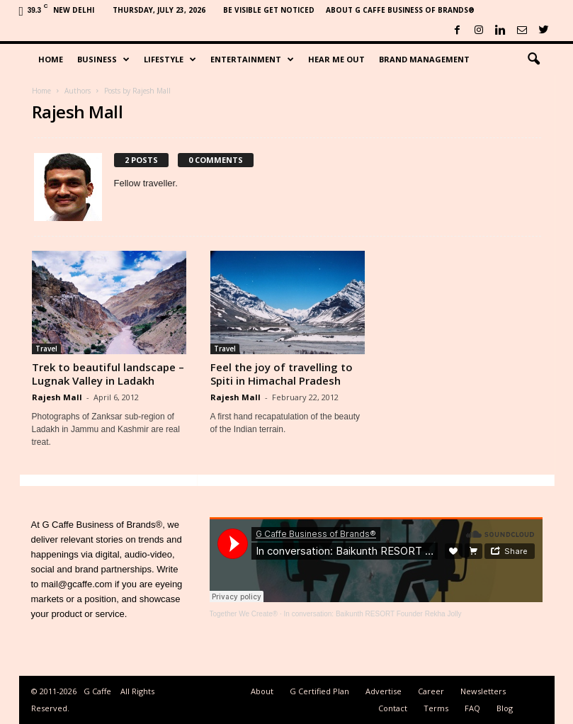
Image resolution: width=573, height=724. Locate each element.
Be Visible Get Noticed (268, 10)
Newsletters (483, 691)
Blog (505, 708)
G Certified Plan (319, 691)
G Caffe (97, 691)
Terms (436, 708)
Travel (46, 348)
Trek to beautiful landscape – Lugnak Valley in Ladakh (108, 374)
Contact (392, 708)
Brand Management (424, 59)
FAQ (472, 708)
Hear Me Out (336, 59)
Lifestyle (170, 59)
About (262, 691)
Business (103, 59)
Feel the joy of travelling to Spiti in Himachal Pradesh (281, 374)
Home (50, 59)
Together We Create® (244, 614)
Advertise (383, 691)
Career (431, 691)
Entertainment (252, 59)
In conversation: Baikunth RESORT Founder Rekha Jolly (373, 614)
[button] (533, 59)
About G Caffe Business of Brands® (400, 10)
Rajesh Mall (57, 397)
